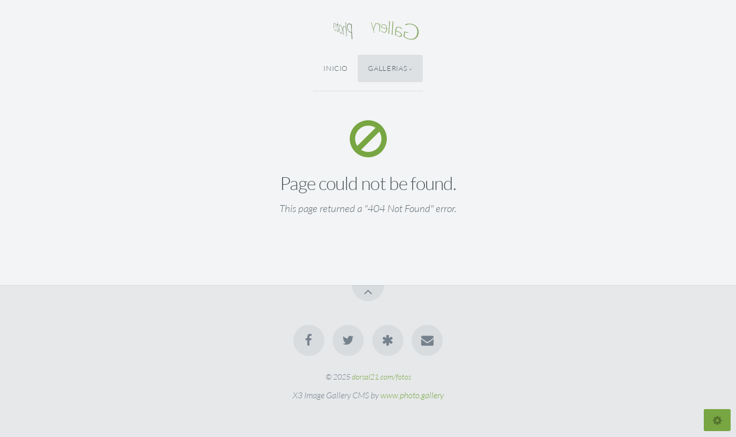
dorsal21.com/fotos (381, 376)
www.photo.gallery (412, 395)
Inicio (335, 68)
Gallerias (387, 68)
